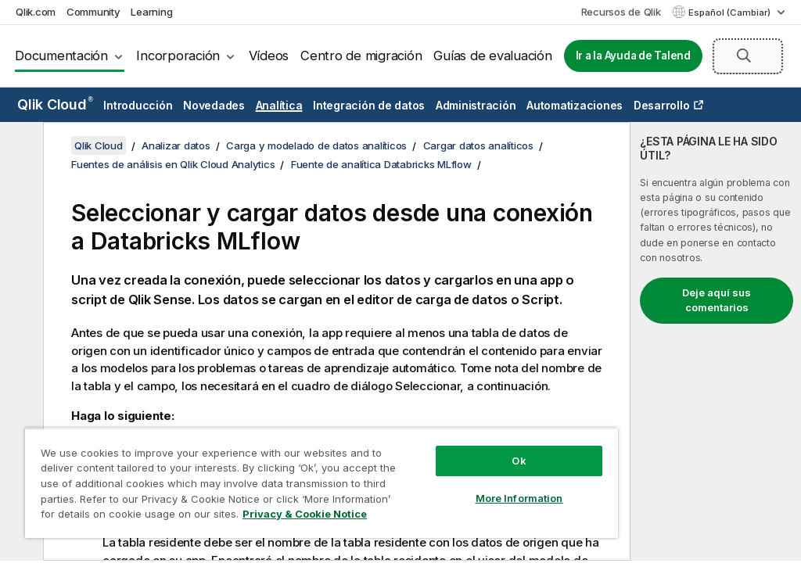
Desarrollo (662, 105)
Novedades (214, 105)
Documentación (61, 55)
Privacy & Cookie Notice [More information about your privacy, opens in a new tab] (304, 513)
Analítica (279, 105)
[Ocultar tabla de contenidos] (19, 146)
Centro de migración (361, 55)
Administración (476, 105)
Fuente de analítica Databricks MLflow (381, 164)
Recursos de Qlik (621, 11)
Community (93, 11)
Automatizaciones (574, 105)
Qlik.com (36, 11)
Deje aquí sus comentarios (716, 300)
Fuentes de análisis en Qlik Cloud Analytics (173, 164)
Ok (519, 460)
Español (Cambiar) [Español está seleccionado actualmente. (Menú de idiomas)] (730, 12)
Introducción (137, 105)
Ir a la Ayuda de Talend (633, 55)
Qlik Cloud (55, 104)
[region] (321, 483)
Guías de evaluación (492, 55)
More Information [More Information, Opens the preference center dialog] (519, 498)
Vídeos (269, 55)
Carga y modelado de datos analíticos (316, 145)
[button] (744, 55)
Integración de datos (369, 105)
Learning (151, 11)
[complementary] (715, 341)
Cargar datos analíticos (478, 145)
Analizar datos (176, 145)
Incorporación (178, 55)
